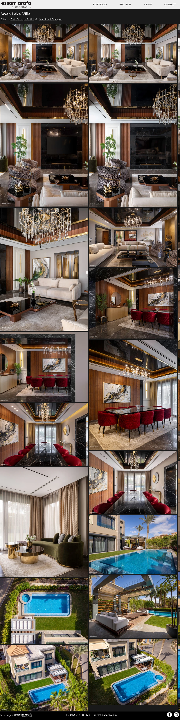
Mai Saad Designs (50, 19)
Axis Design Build (22, 19)
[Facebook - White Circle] (169, 714)
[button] (121, 4)
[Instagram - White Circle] (176, 714)
